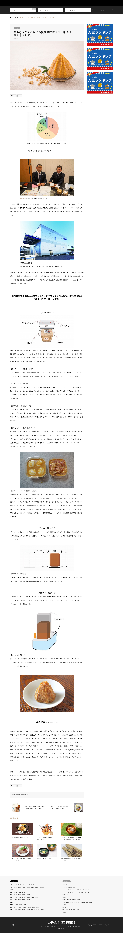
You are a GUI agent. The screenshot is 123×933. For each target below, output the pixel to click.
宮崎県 (23, 887)
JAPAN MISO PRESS (61, 922)
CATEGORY (68, 3)
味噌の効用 (76, 902)
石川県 (19, 892)
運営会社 (43, 926)
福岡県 (32, 887)
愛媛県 (19, 894)
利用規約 (68, 926)
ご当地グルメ (66, 885)
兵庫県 (19, 907)
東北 (11, 897)
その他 (69, 890)
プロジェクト (69, 909)
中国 (11, 885)
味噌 (73, 890)
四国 (11, 894)
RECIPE (95, 3)
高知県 (28, 894)
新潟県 (20, 904)
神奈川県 (33, 909)
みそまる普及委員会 (75, 926)
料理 (17, 28)
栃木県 (28, 909)
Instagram (13, 924)
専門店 (64, 904)
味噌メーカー (66, 894)
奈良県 (33, 907)
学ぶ (64, 902)
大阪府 (29, 907)
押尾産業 (23, 198)
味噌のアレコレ (69, 902)
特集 (64, 909)
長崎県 (36, 887)
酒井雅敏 (74, 899)
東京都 (23, 909)
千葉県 (15, 909)
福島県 (28, 897)
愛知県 (23, 899)
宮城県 (15, 897)
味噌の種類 (89, 902)
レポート (70, 887)
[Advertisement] (100, 136)
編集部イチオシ (24, 794)
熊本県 (28, 887)
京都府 (15, 907)
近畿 (11, 907)
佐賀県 (15, 887)
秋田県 (32, 897)
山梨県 (16, 904)
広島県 (28, 885)
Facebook (10, 924)
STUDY (86, 3)
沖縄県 (11, 902)
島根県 (23, 885)
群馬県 (37, 909)
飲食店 (64, 912)
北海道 (11, 890)
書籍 (89, 890)
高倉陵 (78, 899)
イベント (65, 887)
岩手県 (23, 897)
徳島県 (15, 894)
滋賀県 (37, 907)
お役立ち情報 (17, 794)
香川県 (23, 894)
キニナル (65, 890)
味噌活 (64, 899)
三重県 (15, 899)
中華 (79, 892)
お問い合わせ (50, 926)
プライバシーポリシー (59, 926)
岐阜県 (19, 899)
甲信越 (11, 904)
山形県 (19, 897)
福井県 (23, 892)
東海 (11, 899)
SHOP (111, 3)
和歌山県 (24, 907)
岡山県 (19, 885)
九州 (11, 887)
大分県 (19, 887)
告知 (74, 887)
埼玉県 (19, 909)
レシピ (64, 892)
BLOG (103, 3)
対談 (74, 909)
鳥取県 (32, 885)
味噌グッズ (78, 890)
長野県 (24, 904)
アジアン (69, 892)
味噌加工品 (84, 890)
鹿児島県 (42, 887)
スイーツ (74, 892)
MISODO (69, 899)
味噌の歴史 (83, 902)
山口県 (15, 885)
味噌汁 (82, 892)
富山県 (15, 892)
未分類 (64, 907)
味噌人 (64, 897)
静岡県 (28, 899)
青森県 (36, 897)
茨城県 (42, 909)
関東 (11, 909)
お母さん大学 (61, 928)
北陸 (11, 892)
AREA (77, 3)
